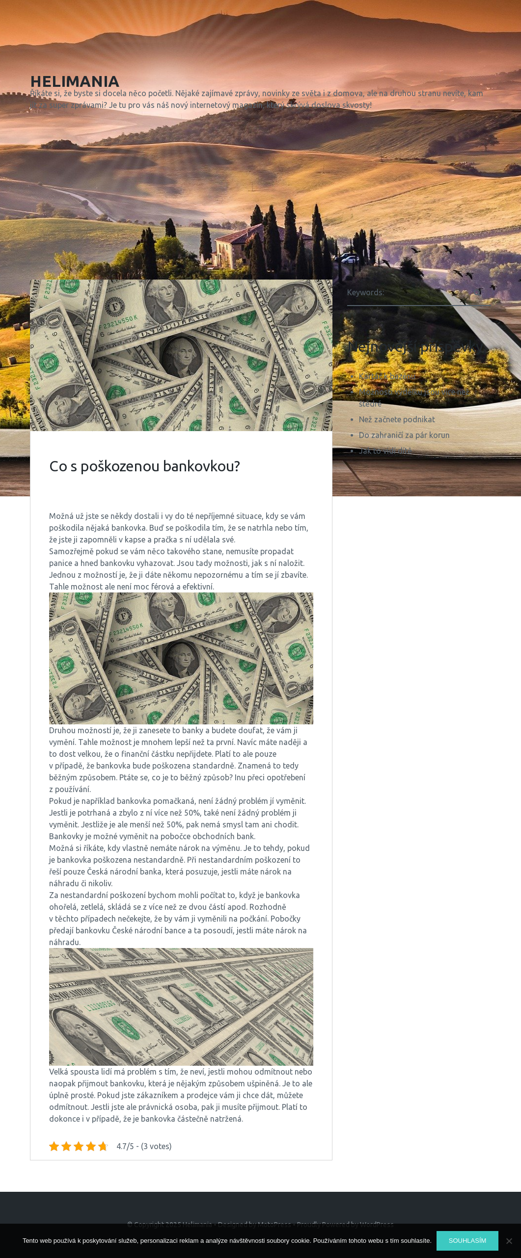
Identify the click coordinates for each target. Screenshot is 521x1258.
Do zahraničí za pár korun (404, 435)
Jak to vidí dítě (385, 450)
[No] (509, 1241)
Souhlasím (468, 1240)
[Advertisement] (260, 197)
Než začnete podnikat (397, 419)
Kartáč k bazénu (387, 376)
